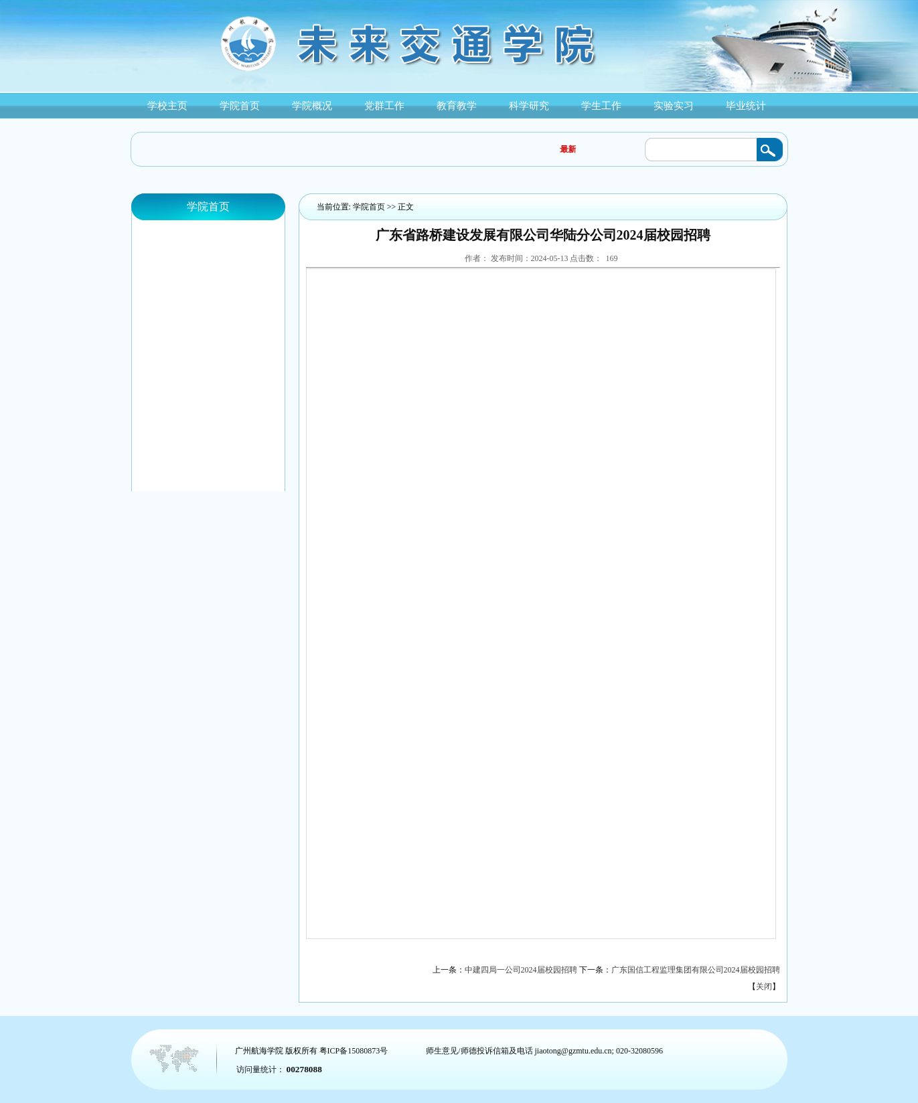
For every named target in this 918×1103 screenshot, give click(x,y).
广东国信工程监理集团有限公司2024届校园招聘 (695, 969)
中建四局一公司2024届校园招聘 (521, 969)
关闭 (764, 986)
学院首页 (369, 206)
